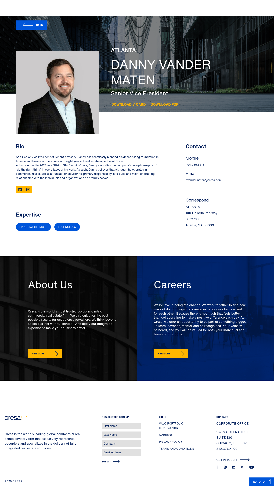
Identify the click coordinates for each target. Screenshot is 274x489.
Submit (106, 461)
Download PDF (164, 104)
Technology (67, 227)
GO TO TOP (259, 482)
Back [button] (39, 25)
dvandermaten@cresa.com (204, 180)
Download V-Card (128, 104)
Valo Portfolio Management (171, 425)
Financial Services (33, 227)
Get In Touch (233, 460)
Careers (166, 435)
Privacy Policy (170, 442)
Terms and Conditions (176, 449)
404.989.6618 (195, 165)
